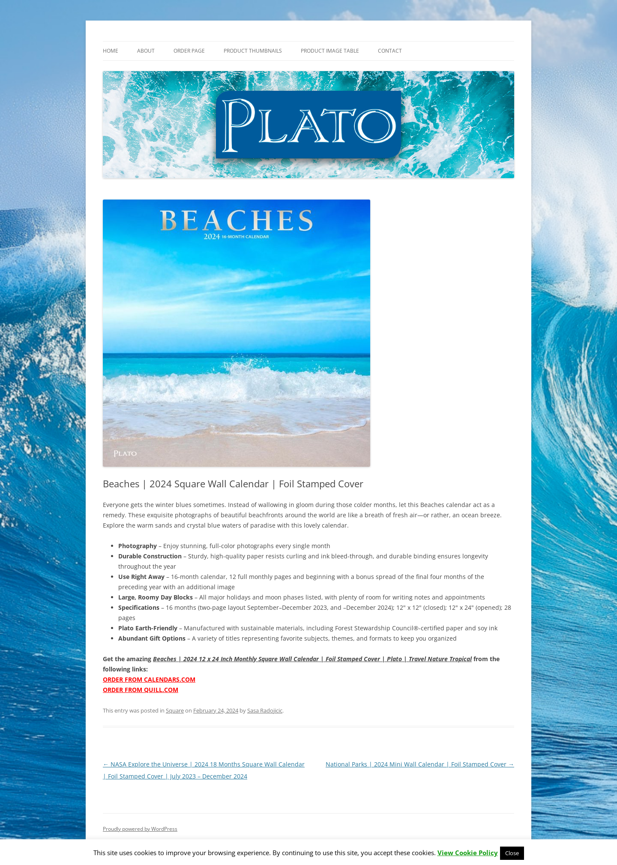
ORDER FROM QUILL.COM (140, 690)
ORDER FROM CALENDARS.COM (149, 679)
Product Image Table (330, 50)
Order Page (189, 50)
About (146, 50)
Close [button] (512, 853)
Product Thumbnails (253, 50)
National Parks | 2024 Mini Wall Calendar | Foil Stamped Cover (420, 764)
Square (175, 710)
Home (110, 50)
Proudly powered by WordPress (140, 828)
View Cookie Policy (467, 852)
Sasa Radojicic (264, 710)
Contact (390, 50)
